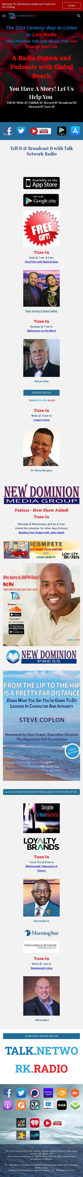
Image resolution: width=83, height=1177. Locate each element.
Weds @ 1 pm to (41, 963)
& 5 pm (49, 257)
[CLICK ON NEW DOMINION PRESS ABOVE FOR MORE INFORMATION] (41, 792)
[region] (41, 5)
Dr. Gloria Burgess (41, 470)
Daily (32, 257)
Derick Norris (41, 921)
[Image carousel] (41, 728)
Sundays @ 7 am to (41, 326)
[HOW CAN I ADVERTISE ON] (41, 1036)
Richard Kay (42, 381)
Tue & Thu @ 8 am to (41, 862)
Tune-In (41, 252)
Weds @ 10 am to (41, 415)
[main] (41, 52)
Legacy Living (42, 419)
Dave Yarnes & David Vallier (41, 311)
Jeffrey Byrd (41, 1020)
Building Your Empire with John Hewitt (41, 532)
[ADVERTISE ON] (41, 393)
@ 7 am (40, 257)
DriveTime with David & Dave (41, 261)
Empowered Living (41, 968)
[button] (4, 15)
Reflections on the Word (41, 330)
